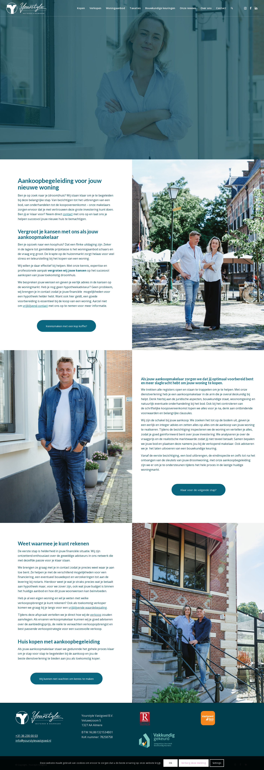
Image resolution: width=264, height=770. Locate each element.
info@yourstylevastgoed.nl (33, 741)
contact (68, 214)
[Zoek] (232, 8)
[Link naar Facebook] (250, 8)
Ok (170, 762)
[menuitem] (81, 8)
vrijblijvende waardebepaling (88, 608)
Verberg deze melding (193, 762)
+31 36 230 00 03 (26, 736)
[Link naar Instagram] (245, 8)
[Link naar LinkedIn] (256, 8)
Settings (217, 762)
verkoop (95, 615)
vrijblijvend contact (35, 306)
